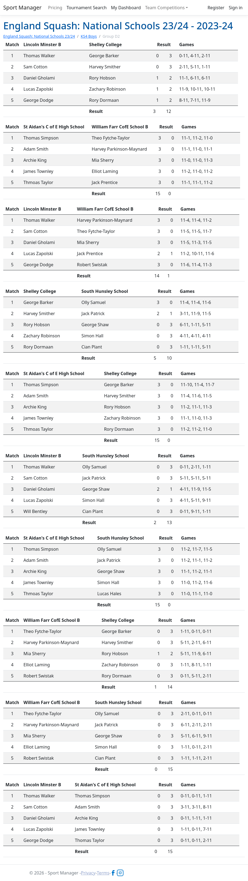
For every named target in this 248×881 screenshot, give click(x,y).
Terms (103, 873)
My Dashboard (126, 8)
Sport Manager (22, 7)
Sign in (236, 8)
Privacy (88, 873)
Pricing (55, 8)
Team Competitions (165, 8)
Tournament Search (87, 8)
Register (215, 8)
